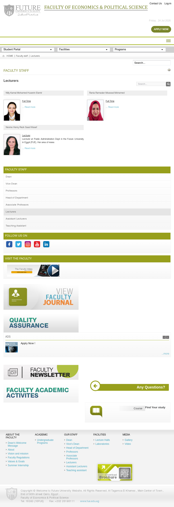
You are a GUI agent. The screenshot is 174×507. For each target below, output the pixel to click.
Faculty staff (22, 56)
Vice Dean (11, 184)
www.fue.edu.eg (89, 501)
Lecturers (35, 56)
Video (128, 443)
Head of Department (17, 198)
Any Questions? (129, 387)
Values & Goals (16, 461)
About (11, 449)
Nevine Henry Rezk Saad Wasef (21, 127)
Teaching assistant (76, 470)
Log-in (168, 3)
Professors (11, 191)
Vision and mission (18, 453)
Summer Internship (18, 465)
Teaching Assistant (16, 226)
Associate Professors (17, 205)
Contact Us (156, 3)
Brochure (114, 472)
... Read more (28, 107)
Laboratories (102, 443)
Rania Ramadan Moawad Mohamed (106, 93)
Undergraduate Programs (45, 441)
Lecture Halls (102, 440)
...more (165, 354)
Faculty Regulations (18, 457)
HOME (10, 56)
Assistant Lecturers (16, 219)
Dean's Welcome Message (17, 444)
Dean (9, 177)
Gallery (128, 440)
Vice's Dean (72, 443)
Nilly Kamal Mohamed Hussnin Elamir (24, 93)
